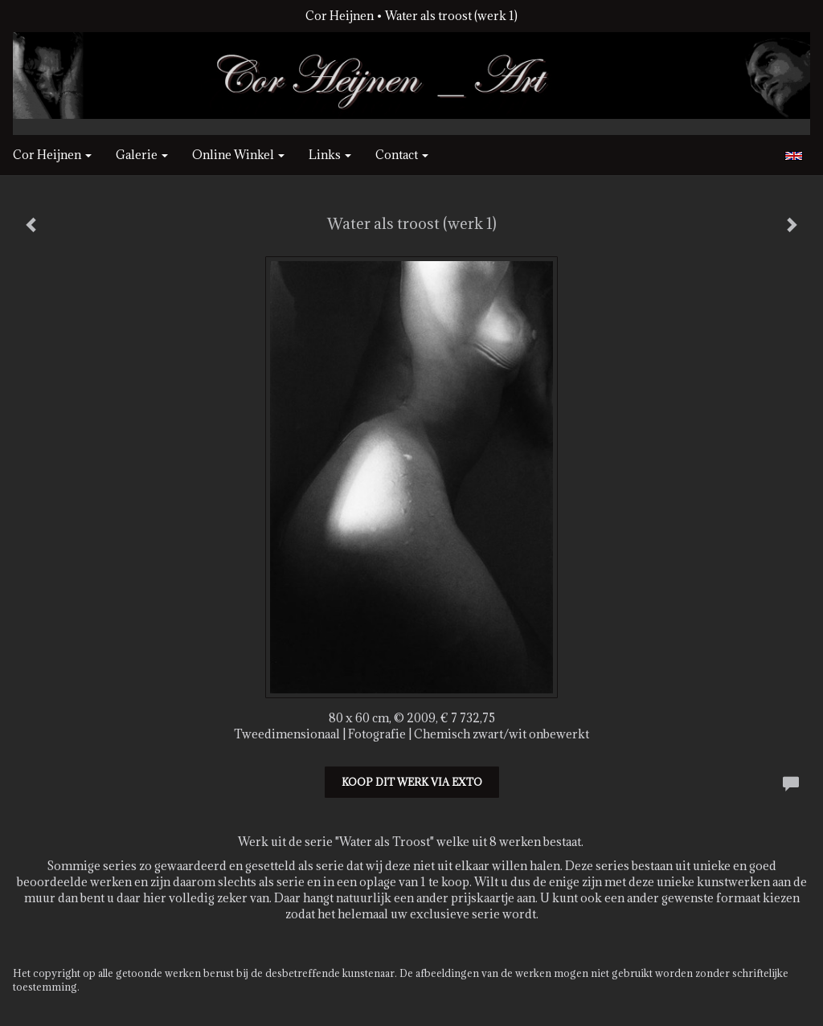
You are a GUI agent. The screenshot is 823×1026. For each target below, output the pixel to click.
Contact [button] (401, 154)
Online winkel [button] (238, 154)
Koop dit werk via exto (412, 781)
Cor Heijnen (339, 15)
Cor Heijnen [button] (52, 154)
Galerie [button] (142, 154)
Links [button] (330, 154)
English (793, 156)
